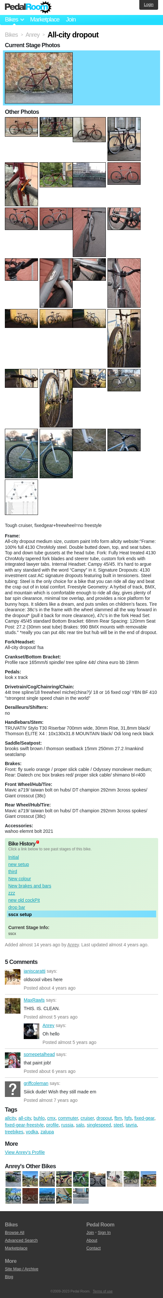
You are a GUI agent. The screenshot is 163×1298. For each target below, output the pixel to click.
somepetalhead (12, 1060)
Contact (93, 1248)
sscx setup (19, 914)
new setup (18, 864)
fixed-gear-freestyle (24, 1125)
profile (52, 1125)
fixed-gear (144, 1118)
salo (80, 1125)
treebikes (14, 1131)
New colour (19, 878)
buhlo (38, 1118)
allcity (10, 1118)
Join (71, 19)
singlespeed (99, 1125)
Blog (9, 1276)
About (91, 1240)
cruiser (87, 1118)
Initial (13, 857)
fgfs (128, 1118)
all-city (25, 1118)
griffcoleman (12, 1089)
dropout (104, 1118)
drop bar (16, 907)
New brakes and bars (29, 885)
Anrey (73, 944)
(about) (38, 842)
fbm (118, 1118)
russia (67, 1125)
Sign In (104, 1232)
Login (148, 4)
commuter (68, 1118)
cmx (51, 1118)
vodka (32, 1131)
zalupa (47, 1131)
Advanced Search (21, 1240)
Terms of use (103, 1291)
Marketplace (44, 19)
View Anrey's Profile (25, 1152)
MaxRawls (12, 1006)
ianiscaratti (12, 977)
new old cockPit (24, 900)
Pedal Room (28, 7)
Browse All (14, 1232)
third (12, 871)
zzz (11, 893)
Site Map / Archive (21, 1268)
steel (118, 1125)
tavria (131, 1125)
